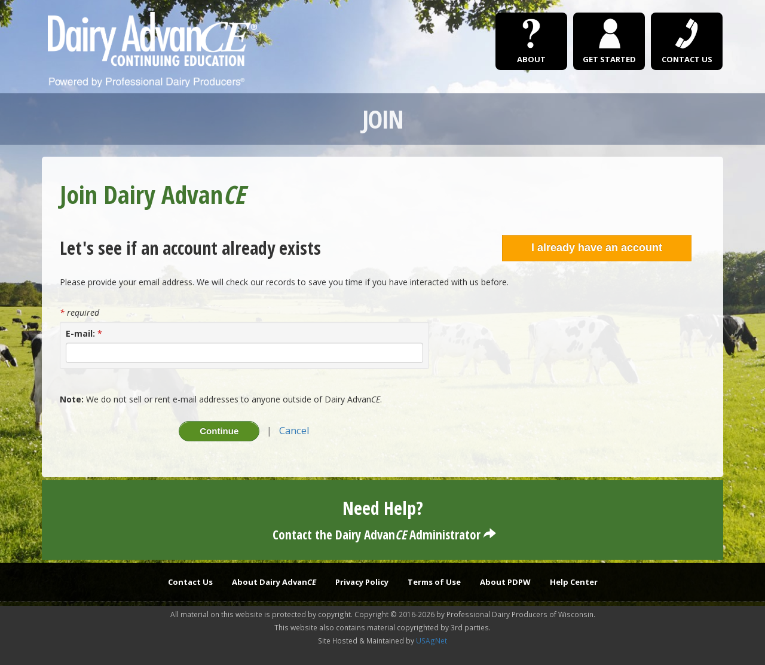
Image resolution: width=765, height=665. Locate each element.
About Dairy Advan (274, 581)
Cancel (294, 430)
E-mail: (80, 333)
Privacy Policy (361, 581)
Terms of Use (434, 581)
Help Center (574, 581)
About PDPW (505, 581)
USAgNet (431, 640)
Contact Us (190, 581)
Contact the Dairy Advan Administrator (383, 534)
